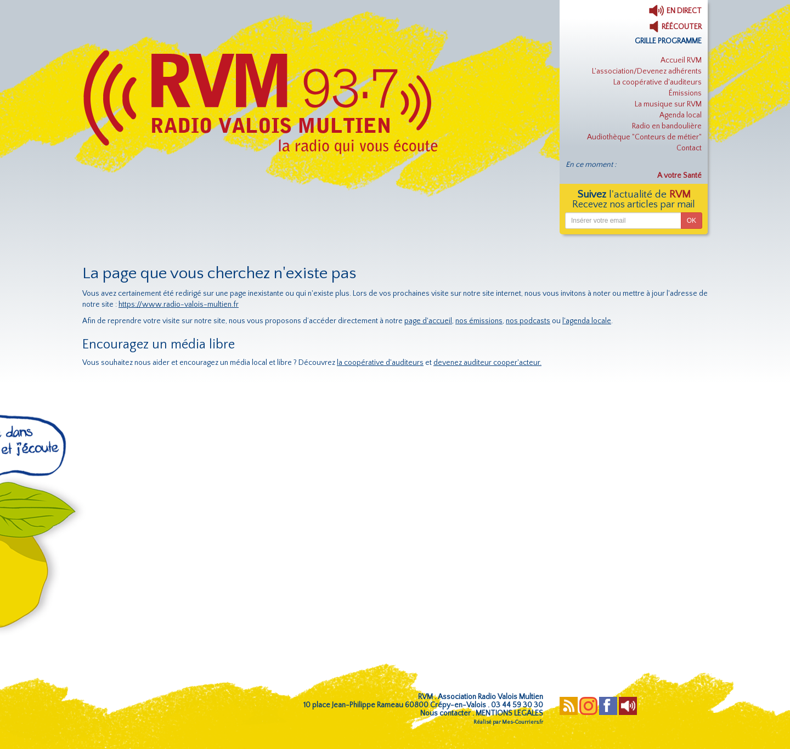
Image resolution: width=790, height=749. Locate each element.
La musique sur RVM (668, 104)
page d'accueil (428, 321)
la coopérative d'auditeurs (380, 362)
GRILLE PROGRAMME (668, 41)
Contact (689, 148)
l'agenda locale (586, 321)
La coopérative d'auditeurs (657, 82)
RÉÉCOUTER (675, 26)
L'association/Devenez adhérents (647, 71)
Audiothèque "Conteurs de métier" (644, 137)
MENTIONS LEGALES (509, 713)
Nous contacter (445, 713)
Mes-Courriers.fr (522, 722)
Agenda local (680, 115)
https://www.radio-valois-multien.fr (179, 304)
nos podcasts (528, 321)
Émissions (685, 93)
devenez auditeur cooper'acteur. (487, 362)
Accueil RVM (681, 60)
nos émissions (479, 321)
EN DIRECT (675, 11)
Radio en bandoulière (667, 126)
